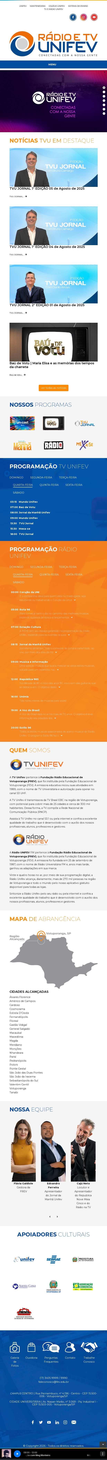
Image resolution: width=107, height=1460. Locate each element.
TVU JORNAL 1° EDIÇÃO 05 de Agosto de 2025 (47, 188)
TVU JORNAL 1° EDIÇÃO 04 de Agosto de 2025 (47, 247)
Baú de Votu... (18, 375)
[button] (22, 423)
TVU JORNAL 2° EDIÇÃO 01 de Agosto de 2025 (47, 305)
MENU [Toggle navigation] (52, 64)
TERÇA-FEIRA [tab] (68, 477)
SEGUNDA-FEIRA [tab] (41, 477)
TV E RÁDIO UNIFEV (53, 9)
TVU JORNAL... (18, 196)
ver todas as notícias (53, 387)
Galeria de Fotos (15, 1356)
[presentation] (50, 1217)
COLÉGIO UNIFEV (57, 6)
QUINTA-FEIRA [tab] (49, 484)
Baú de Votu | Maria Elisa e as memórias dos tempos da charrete (52, 365)
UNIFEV (23, 6)
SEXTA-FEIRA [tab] (74, 484)
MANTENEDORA (37, 6)
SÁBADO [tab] (18, 492)
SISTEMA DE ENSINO (78, 6)
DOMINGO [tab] (16, 477)
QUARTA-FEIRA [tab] (23, 484)
